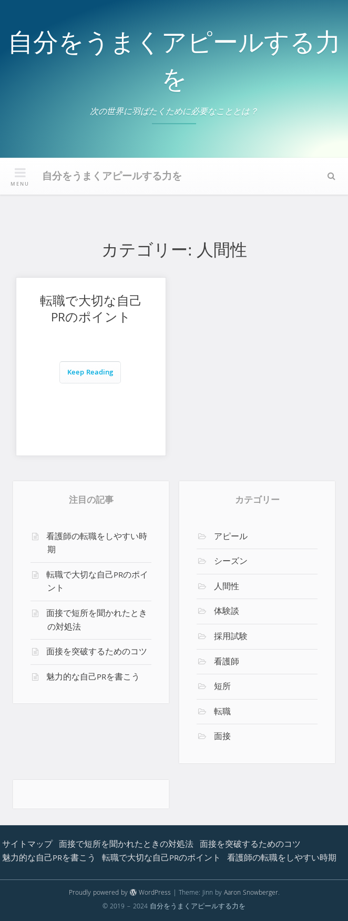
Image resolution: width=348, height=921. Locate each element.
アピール (231, 537)
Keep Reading (90, 373)
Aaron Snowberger (251, 893)
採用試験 (231, 637)
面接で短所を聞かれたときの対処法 (96, 621)
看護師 (226, 663)
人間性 (226, 587)
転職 (222, 713)
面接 (222, 737)
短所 (222, 687)
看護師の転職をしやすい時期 (96, 544)
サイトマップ (27, 845)
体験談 (226, 612)
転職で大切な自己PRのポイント (91, 311)
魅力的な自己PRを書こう (93, 678)
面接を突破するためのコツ (96, 653)
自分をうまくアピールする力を (174, 64)
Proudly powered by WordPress (120, 893)
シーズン (231, 562)
